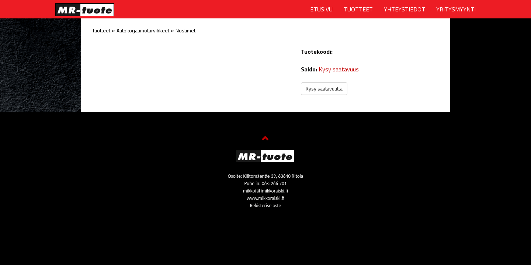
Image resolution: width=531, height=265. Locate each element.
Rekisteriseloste (265, 205)
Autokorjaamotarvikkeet (143, 30)
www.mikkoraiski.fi (265, 198)
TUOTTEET (358, 9)
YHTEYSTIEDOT (404, 9)
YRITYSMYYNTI (456, 9)
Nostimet (185, 30)
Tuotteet (101, 30)
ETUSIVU (321, 9)
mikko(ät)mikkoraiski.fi (265, 191)
